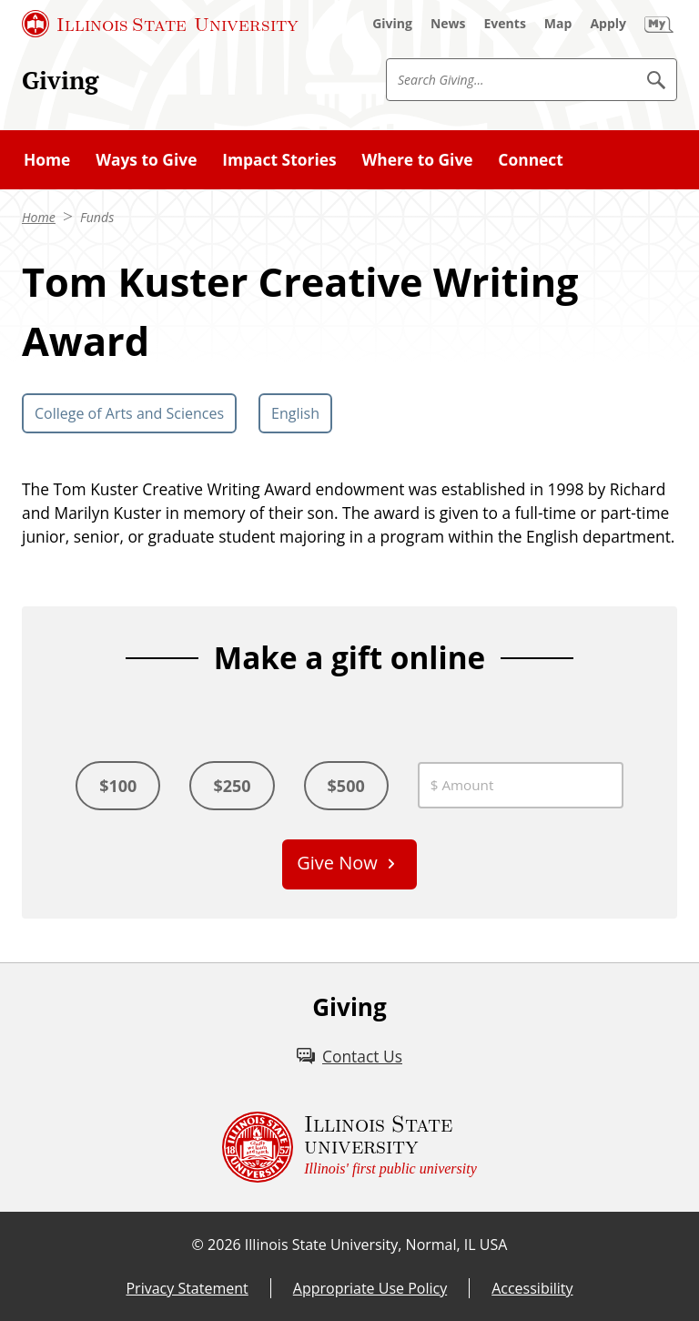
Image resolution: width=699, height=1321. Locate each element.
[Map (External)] (558, 24)
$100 (118, 786)
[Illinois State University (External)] (160, 24)
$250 (231, 786)
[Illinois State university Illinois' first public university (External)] (349, 1147)
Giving (60, 80)
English (295, 413)
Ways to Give (146, 159)
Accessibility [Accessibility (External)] (531, 1288)
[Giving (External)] (392, 24)
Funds (97, 217)
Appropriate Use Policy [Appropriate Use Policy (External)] (370, 1288)
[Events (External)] (505, 24)
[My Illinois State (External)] (659, 24)
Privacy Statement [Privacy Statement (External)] (187, 1288)
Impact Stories (279, 159)
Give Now (337, 862)
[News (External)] (448, 24)
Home (47, 159)
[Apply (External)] (608, 24)
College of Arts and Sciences (129, 413)
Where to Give (416, 159)
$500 (346, 786)
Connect (530, 159)
